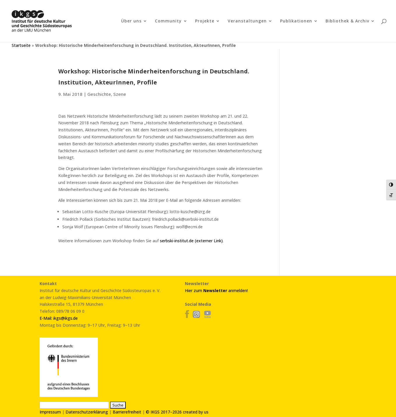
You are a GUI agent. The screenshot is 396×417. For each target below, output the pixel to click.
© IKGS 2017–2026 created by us (177, 412)
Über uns (131, 21)
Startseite (21, 45)
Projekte (204, 21)
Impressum (50, 412)
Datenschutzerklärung (87, 412)
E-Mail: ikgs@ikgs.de (59, 318)
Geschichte (99, 94)
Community (168, 21)
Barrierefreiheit (127, 412)
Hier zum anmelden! (216, 290)
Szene (119, 94)
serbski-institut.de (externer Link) (191, 240)
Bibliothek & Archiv (347, 21)
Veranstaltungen (247, 21)
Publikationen (296, 21)
